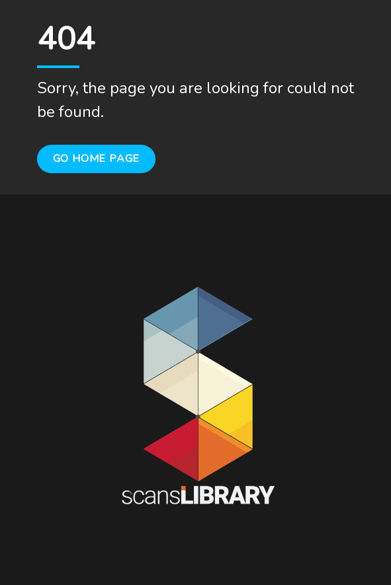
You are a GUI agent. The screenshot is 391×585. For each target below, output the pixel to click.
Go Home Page (96, 158)
